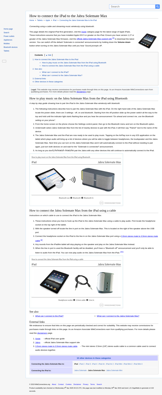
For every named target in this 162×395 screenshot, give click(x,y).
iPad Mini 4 (138, 364)
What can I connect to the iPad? (55, 72)
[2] (113, 38)
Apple (83, 32)
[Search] (132, 6)
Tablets (6, 51)
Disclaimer (77, 384)
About (54, 384)
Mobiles (7, 44)
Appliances (8, 40)
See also (38, 69)
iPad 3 (88, 364)
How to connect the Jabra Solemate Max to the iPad (56, 59)
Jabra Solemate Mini (114, 370)
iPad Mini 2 (128, 364)
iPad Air (102, 364)
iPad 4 (94, 364)
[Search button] (157, 6)
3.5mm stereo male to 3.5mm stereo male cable (56, 346)
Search (6, 33)
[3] (41, 240)
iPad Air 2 (110, 364)
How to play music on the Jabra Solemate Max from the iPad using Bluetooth (74, 63)
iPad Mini (118, 364)
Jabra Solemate (80, 370)
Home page (8, 29)
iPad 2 (81, 364)
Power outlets (9, 36)
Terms (92, 384)
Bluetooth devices (11, 47)
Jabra (37, 342)
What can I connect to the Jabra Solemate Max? (62, 75)
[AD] (121, 252)
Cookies (69, 384)
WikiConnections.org (42, 384)
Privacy (85, 384)
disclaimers (81, 92)
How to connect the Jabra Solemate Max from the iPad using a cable (70, 66)
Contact (61, 384)
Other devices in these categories (49, 82)
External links (40, 78)
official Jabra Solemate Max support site (94, 39)
